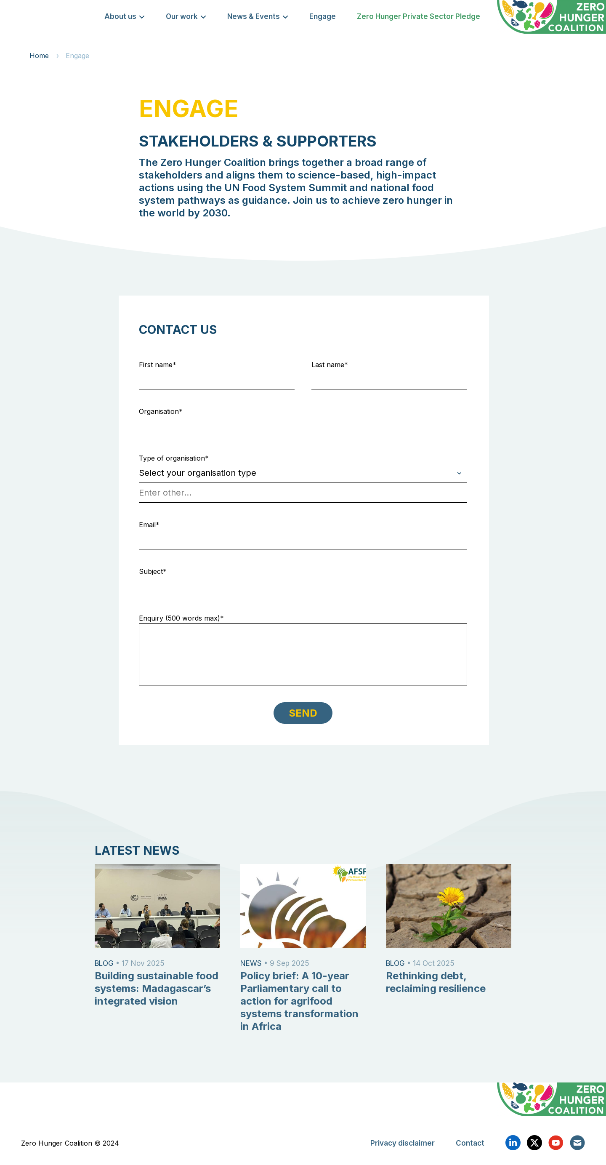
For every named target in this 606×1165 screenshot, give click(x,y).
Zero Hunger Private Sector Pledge (418, 16)
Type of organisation (172, 458)
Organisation (159, 411)
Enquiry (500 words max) (179, 618)
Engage (322, 16)
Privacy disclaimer (402, 1143)
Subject (151, 571)
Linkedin (513, 1142)
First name (156, 364)
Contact (470, 1143)
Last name (327, 364)
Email (147, 524)
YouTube (555, 1142)
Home (39, 55)
